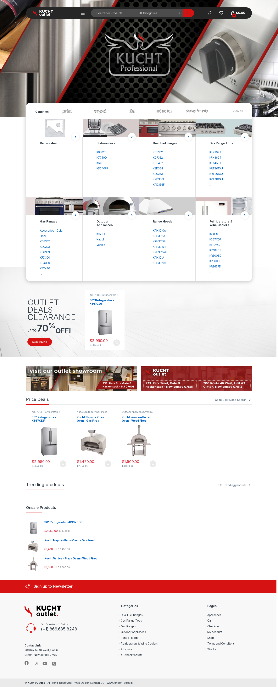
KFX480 (45, 268)
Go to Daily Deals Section (231, 399)
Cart (209, 620)
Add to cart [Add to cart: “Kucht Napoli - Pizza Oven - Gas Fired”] (108, 463)
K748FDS (215, 250)
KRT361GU (216, 173)
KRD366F (159, 184)
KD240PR (102, 168)
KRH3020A (159, 263)
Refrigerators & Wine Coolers (104, 296)
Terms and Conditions (221, 643)
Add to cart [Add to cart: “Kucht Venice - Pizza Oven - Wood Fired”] (153, 463)
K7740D (102, 157)
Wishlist (212, 649)
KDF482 (158, 163)
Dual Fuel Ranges (129, 615)
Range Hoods (126, 637)
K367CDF (215, 239)
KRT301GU (216, 168)
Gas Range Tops (128, 620)
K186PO (101, 234)
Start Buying (39, 341)
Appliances (214, 615)
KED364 (158, 168)
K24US (213, 234)
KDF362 (158, 157)
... (97, 173)
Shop (210, 637)
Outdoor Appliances (96, 411)
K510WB (214, 244)
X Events (123, 649)
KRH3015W (160, 252)
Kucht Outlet (36, 682)
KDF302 (158, 152)
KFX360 (45, 263)
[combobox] (114, 13)
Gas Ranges (125, 626)
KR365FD (215, 266)
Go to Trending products (231, 485)
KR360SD (215, 261)
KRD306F (159, 179)
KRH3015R (159, 246)
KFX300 (45, 257)
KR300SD (215, 255)
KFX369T (215, 157)
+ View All (236, 111)
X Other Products (129, 655)
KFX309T (215, 152)
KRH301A (158, 257)
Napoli (100, 239)
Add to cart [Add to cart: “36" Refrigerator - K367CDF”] (116, 342)
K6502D (102, 152)
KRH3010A (159, 230)
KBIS (99, 163)
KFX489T (215, 163)
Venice (101, 244)
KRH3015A (159, 241)
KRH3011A (159, 236)
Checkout (213, 626)
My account (214, 632)
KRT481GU (216, 179)
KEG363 (158, 173)
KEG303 (45, 246)
